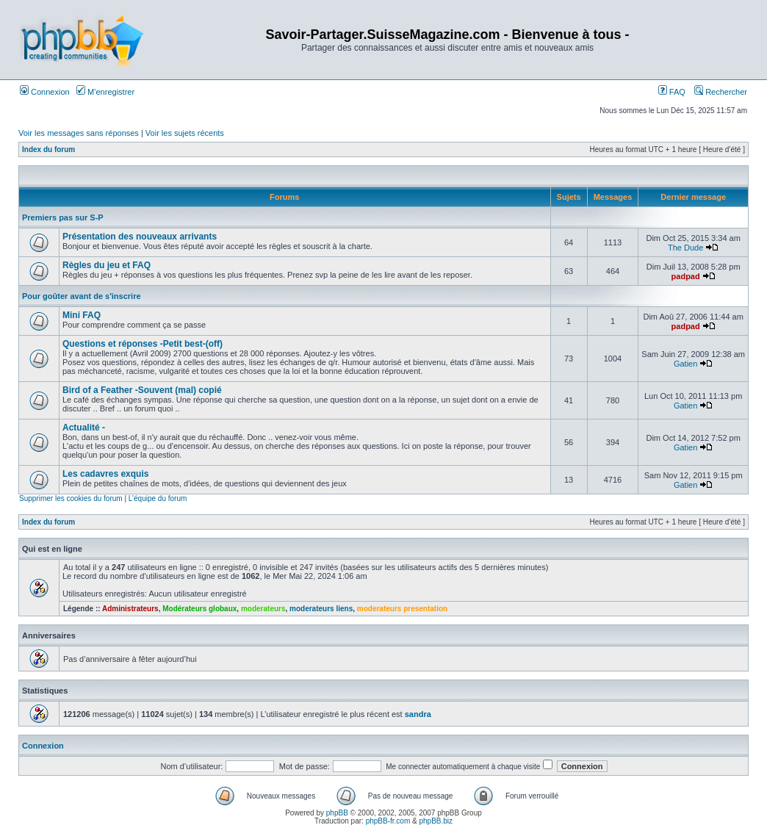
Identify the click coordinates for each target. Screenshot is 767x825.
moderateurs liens (321, 609)
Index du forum (48, 149)
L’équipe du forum (158, 498)
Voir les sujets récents (184, 133)
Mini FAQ (81, 315)
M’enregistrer (105, 91)
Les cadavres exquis (105, 474)
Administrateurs (130, 609)
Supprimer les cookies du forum (71, 498)
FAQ (671, 91)
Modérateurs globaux (199, 609)
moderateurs (263, 609)
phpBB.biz (436, 821)
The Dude (685, 247)
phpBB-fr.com (388, 821)
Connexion (45, 91)
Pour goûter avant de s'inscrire (81, 296)
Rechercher (720, 91)
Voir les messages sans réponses (78, 133)
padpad (685, 276)
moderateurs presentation (402, 609)
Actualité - (83, 427)
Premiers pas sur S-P (63, 217)
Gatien (685, 363)
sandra (418, 714)
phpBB (337, 813)
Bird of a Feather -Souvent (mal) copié (142, 390)
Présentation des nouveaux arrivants (139, 236)
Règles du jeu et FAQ (106, 265)
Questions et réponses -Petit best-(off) (142, 344)
